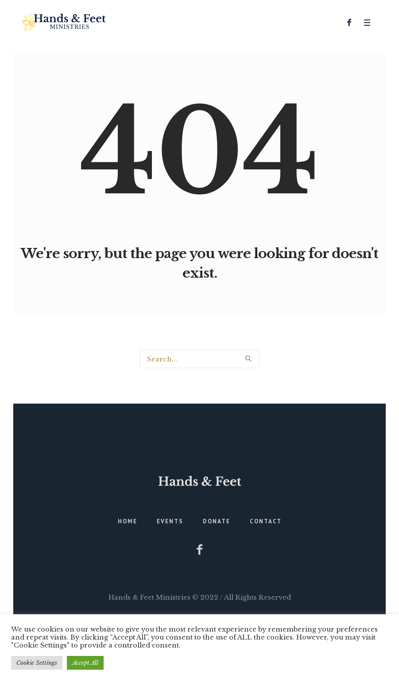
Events (170, 521)
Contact (266, 521)
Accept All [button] (85, 663)
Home (127, 521)
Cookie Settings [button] (36, 663)
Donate (216, 521)
